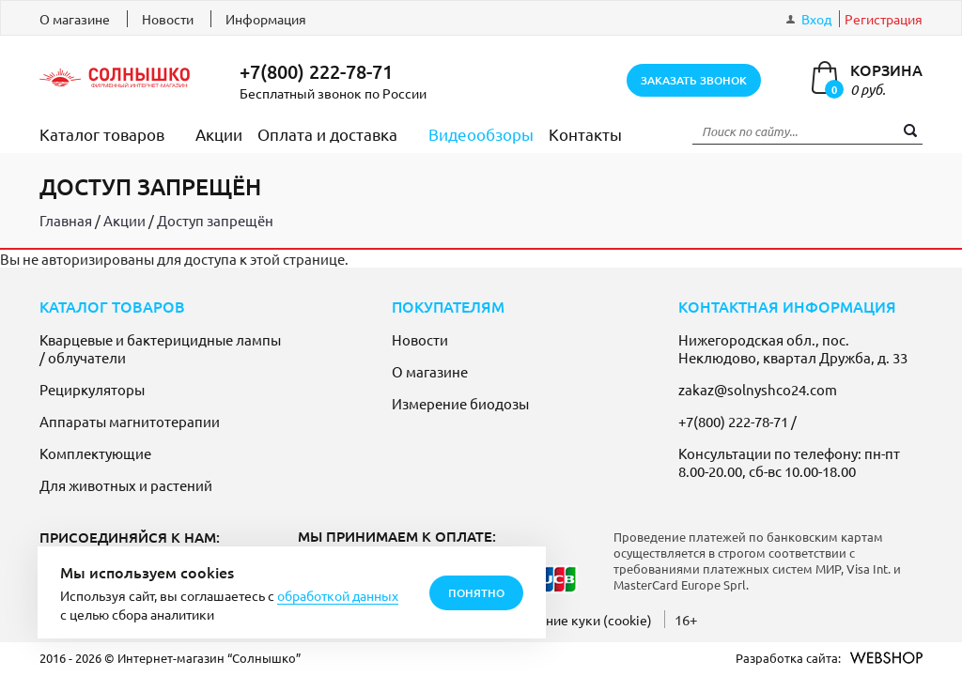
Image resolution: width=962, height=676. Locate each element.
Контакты (585, 134)
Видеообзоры (481, 134)
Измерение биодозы (460, 403)
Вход (816, 18)
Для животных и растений (125, 485)
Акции (218, 134)
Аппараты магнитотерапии (129, 421)
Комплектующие (95, 453)
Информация (265, 18)
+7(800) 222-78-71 (316, 71)
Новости (168, 18)
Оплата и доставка (327, 134)
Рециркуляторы (92, 389)
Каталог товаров (101, 134)
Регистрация (884, 18)
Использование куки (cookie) (562, 619)
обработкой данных (337, 595)
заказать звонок (694, 80)
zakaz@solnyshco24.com (757, 389)
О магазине (74, 18)
